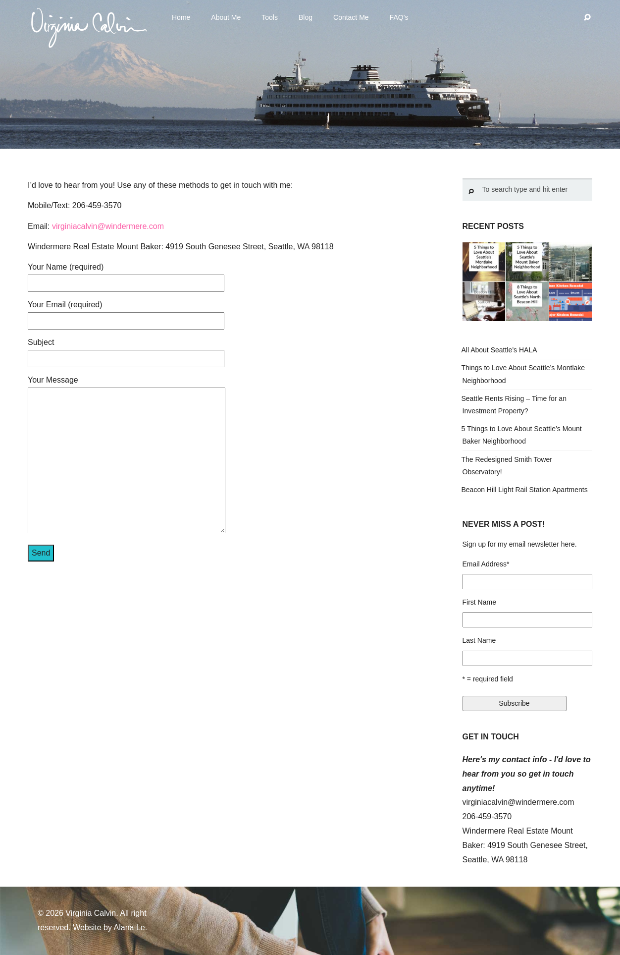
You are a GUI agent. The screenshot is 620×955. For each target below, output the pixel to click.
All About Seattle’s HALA (499, 350)
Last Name (479, 640)
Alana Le (129, 927)
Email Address (486, 564)
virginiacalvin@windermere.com (108, 226)
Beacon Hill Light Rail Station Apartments (525, 490)
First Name (479, 602)
